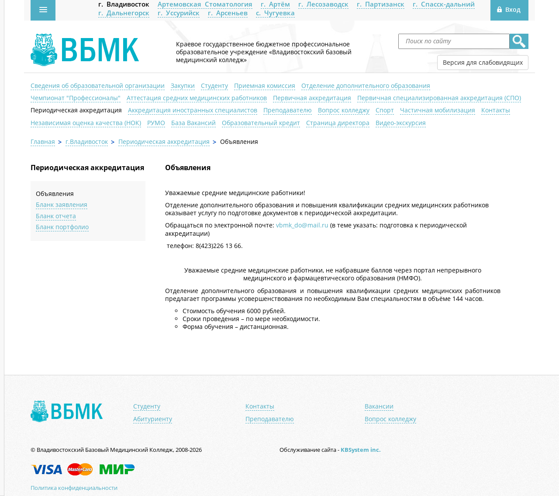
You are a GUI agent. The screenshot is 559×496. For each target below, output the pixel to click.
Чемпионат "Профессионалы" (76, 98)
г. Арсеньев (228, 12)
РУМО (156, 123)
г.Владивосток (87, 141)
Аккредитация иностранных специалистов (192, 110)
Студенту (214, 85)
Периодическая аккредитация (76, 110)
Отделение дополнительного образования (365, 85)
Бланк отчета (56, 216)
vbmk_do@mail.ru (302, 225)
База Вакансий (193, 123)
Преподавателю (287, 110)
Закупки (183, 85)
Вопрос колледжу (343, 110)
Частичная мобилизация (437, 110)
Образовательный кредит (261, 123)
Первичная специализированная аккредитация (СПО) (439, 98)
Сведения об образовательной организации (98, 85)
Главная (43, 141)
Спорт (385, 110)
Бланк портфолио (62, 227)
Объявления (55, 193)
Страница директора (337, 123)
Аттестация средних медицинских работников (197, 98)
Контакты (495, 110)
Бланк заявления (61, 204)
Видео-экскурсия (401, 123)
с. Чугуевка (275, 12)
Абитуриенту (152, 419)
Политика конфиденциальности (74, 488)
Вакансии (379, 406)
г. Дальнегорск (123, 12)
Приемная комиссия (264, 85)
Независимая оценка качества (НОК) (86, 123)
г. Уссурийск (179, 12)
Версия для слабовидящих (483, 62)
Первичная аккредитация (312, 98)
